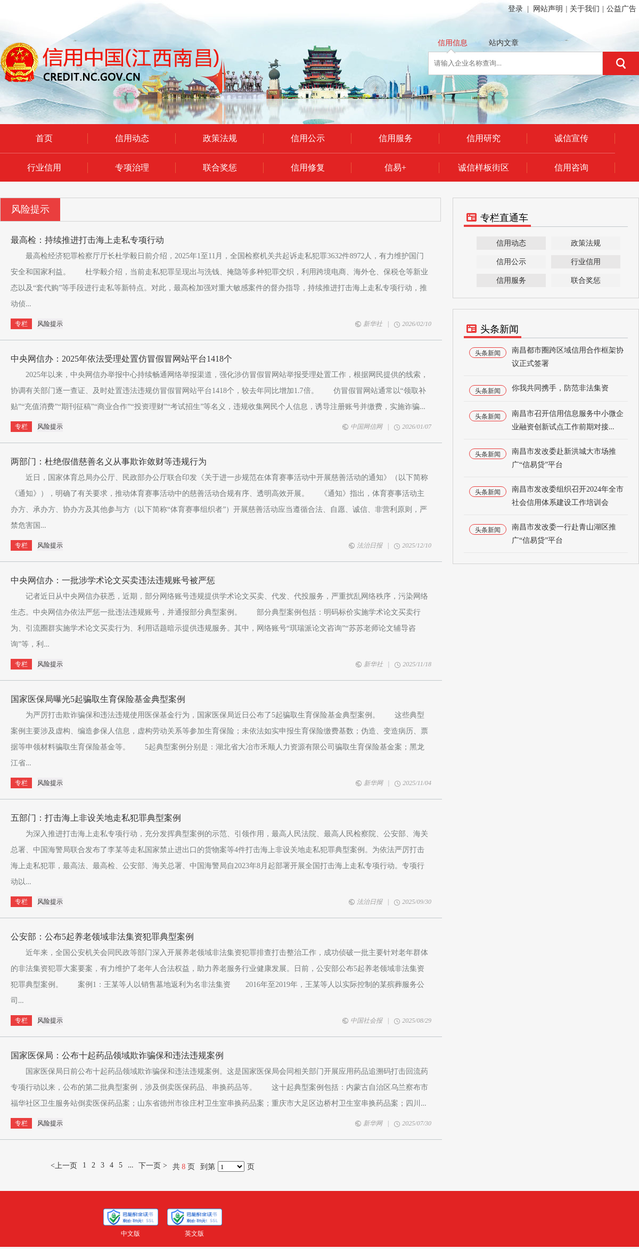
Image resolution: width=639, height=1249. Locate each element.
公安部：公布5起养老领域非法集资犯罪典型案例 (102, 936)
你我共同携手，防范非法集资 (560, 388)
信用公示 (511, 262)
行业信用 (586, 262)
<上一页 (64, 1166)
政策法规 (586, 243)
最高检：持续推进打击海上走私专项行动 (87, 239)
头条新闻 (488, 353)
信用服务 (511, 280)
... (131, 1165)
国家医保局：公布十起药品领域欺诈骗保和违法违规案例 (117, 1055)
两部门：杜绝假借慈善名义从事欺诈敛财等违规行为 (109, 461)
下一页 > (152, 1166)
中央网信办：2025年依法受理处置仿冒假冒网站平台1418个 (121, 358)
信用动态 (511, 243)
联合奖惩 (586, 280)
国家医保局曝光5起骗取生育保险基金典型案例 (98, 699)
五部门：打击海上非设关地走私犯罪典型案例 (96, 817)
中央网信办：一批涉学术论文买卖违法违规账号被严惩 (113, 580)
